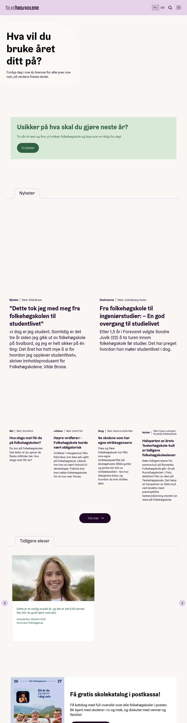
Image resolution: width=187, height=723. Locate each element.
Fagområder (73, 680)
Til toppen (152, 672)
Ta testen (28, 148)
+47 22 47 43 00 (145, 689)
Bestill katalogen (90, 607)
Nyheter (76, 705)
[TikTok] (8, 702)
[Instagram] (8, 687)
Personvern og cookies (108, 686)
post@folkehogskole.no (149, 693)
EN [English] (162, 7)
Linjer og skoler (71, 676)
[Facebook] (8, 672)
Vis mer (93, 398)
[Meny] (179, 7)
